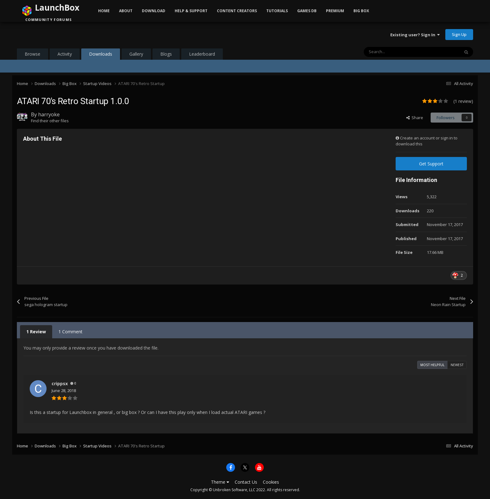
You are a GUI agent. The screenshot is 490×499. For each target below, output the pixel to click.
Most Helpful (432, 365)
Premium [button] (335, 10)
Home (104, 10)
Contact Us (246, 482)
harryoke (49, 114)
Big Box (361, 10)
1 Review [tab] (36, 332)
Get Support (431, 164)
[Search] (398, 52)
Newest (457, 365)
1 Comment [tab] (70, 332)
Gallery (136, 54)
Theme (220, 482)
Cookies (271, 482)
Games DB (307, 10)
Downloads (100, 55)
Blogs (166, 54)
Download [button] (153, 10)
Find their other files (50, 120)
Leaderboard (202, 54)
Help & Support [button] (191, 10)
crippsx (60, 383)
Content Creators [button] (237, 10)
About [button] (125, 10)
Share (414, 117)
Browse (32, 54)
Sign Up (459, 34)
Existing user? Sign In (415, 35)
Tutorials (277, 10)
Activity (65, 54)
